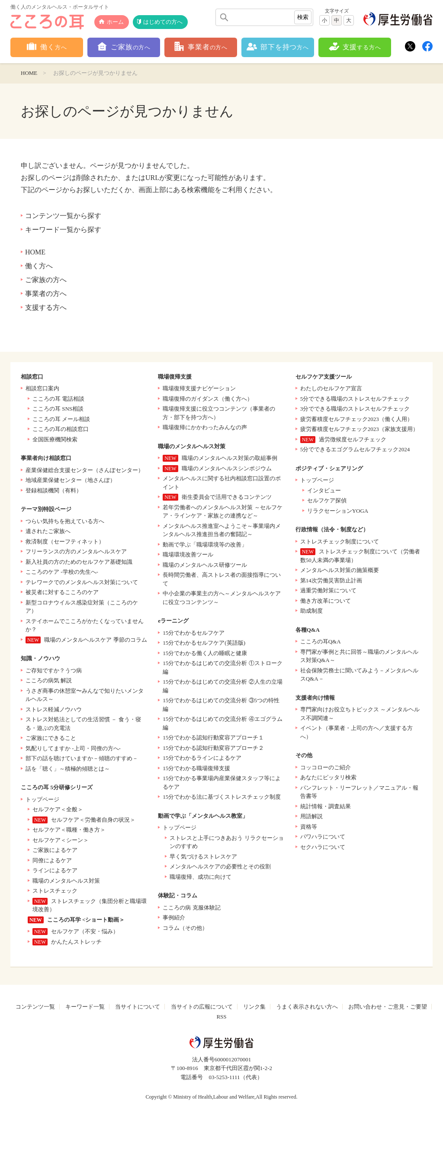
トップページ (42, 799)
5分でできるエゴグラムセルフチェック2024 (355, 449)
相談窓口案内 (42, 388)
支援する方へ (46, 307)
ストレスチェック (54, 890)
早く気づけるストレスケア (203, 856)
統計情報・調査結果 (325, 806)
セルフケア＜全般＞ (57, 809)
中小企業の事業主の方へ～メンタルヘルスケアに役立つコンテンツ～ (222, 597)
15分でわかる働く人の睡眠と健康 (205, 653)
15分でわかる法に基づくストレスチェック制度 (222, 797)
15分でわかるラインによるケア (202, 758)
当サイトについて (137, 1006)
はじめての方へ (163, 22)
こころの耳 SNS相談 (57, 408)
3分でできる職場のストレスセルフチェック (355, 408)
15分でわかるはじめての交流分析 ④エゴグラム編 (222, 723)
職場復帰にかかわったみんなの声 (205, 427)
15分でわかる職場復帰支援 (196, 768)
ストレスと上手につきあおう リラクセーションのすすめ (226, 842)
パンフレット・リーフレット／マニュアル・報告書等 (359, 792)
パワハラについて (322, 836)
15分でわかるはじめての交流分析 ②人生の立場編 (222, 686)
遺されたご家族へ (48, 531)
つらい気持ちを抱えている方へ (65, 521)
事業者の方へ (46, 293)
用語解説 (311, 816)
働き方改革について (325, 601)
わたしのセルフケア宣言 (331, 388)
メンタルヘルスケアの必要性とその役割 (220, 866)
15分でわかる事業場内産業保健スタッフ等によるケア (222, 782)
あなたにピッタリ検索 (328, 777)
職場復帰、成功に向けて (200, 877)
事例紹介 (174, 917)
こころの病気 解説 (49, 680)
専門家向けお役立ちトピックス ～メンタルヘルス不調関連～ (360, 713)
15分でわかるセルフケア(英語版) (204, 643)
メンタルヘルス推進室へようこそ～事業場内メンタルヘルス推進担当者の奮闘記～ (222, 530)
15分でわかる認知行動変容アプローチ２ (213, 748)
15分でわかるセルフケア (194, 633)
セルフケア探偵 (327, 500)
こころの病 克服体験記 (191, 907)
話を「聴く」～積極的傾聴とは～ (68, 768)
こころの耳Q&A (320, 641)
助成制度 (311, 610)
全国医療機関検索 (54, 439)
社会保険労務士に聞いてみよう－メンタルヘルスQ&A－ (359, 674)
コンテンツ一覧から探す (63, 215)
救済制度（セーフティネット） (65, 541)
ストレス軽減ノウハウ (54, 709)
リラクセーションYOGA (338, 511)
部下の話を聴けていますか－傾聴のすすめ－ (82, 758)
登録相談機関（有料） (54, 490)
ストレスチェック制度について (339, 541)
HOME (29, 73)
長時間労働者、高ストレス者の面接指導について (222, 579)
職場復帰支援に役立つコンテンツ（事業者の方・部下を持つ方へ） (219, 413)
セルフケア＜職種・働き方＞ (69, 829)
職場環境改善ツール (188, 554)
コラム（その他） (185, 928)
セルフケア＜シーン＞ (60, 840)
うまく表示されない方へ (307, 1006)
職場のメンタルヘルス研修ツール (205, 565)
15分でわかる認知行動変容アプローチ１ (213, 737)
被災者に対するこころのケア (62, 592)
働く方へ (39, 266)
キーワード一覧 (85, 1006)
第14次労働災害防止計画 (331, 580)
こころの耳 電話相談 (58, 398)
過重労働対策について (328, 590)
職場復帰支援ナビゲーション (199, 388)
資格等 (308, 826)
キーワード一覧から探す (63, 229)
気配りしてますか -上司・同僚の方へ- (73, 748)
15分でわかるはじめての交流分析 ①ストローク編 (222, 667)
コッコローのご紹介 (325, 767)
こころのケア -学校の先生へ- (62, 572)
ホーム (115, 22)
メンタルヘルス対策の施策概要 (339, 570)
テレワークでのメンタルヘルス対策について (82, 582)
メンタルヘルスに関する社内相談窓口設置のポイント (222, 482)
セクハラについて (322, 847)
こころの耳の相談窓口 (60, 429)
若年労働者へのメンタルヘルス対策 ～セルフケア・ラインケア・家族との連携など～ (222, 511)
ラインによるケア (54, 870)
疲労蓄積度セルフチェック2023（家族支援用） (359, 429)
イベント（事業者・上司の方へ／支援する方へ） (356, 732)
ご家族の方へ (46, 279)
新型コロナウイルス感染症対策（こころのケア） (82, 606)
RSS (221, 1016)
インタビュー (324, 490)
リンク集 (254, 1006)
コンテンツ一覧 (35, 1006)
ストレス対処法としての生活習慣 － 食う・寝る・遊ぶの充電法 (83, 723)
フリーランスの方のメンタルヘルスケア (76, 551)
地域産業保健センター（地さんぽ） (71, 480)
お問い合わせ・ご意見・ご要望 (387, 1006)
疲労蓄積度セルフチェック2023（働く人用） (356, 419)
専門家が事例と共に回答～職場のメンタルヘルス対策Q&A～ (359, 656)
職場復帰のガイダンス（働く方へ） (208, 398)
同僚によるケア (52, 860)
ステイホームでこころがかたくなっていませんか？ (85, 625)
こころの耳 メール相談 (61, 419)
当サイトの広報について (202, 1006)
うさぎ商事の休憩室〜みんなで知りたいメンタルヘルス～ (85, 695)
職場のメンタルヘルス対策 (66, 880)
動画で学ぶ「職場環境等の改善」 (205, 544)
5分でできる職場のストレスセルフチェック (355, 398)
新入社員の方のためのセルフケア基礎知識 (79, 562)
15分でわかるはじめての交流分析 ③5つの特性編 (221, 704)
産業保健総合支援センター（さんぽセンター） (85, 470)
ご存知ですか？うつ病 (54, 670)
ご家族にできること (51, 738)
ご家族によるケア (54, 850)
